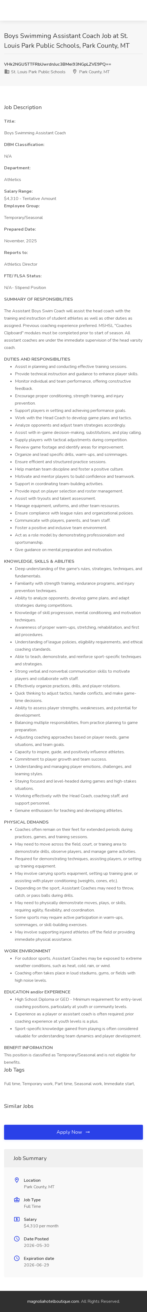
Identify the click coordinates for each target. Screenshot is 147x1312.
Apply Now (74, 1132)
